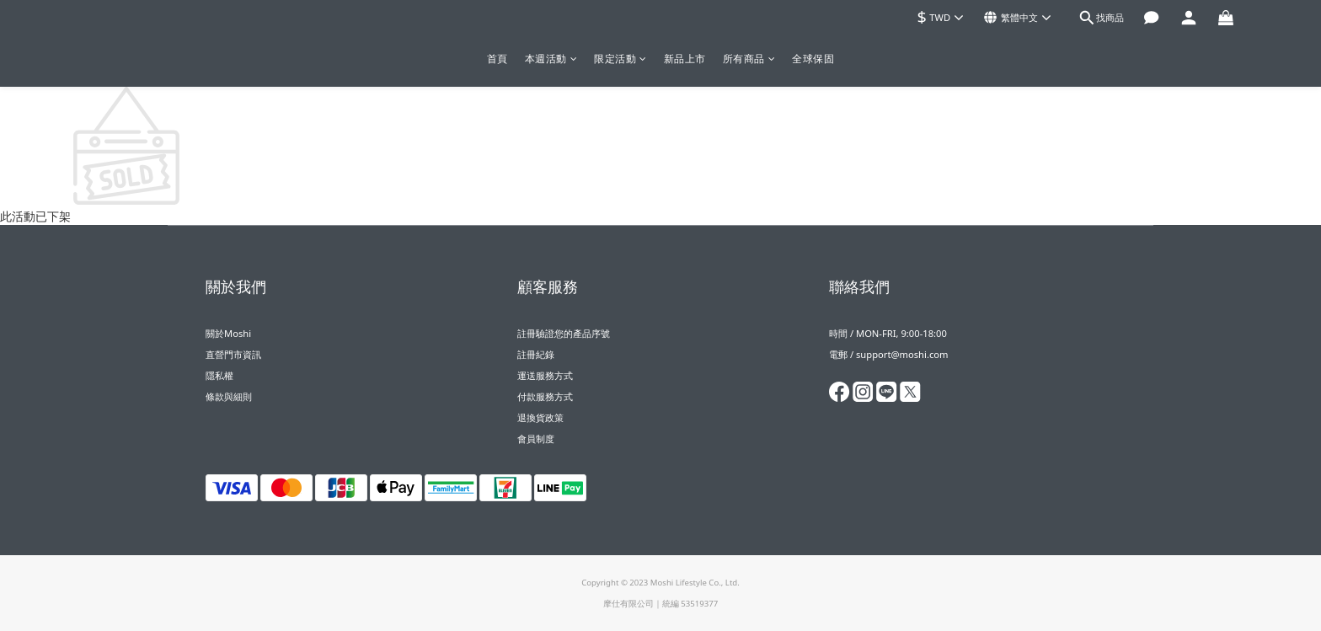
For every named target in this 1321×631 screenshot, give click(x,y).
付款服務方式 (545, 396)
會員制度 (535, 438)
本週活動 (551, 58)
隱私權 (219, 375)
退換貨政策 (540, 417)
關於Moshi (228, 333)
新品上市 (685, 58)
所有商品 (749, 58)
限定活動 (620, 58)
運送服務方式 (545, 375)
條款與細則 (229, 396)
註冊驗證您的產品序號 (563, 333)
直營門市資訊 (233, 354)
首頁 (497, 58)
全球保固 (813, 58)
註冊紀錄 (535, 354)
